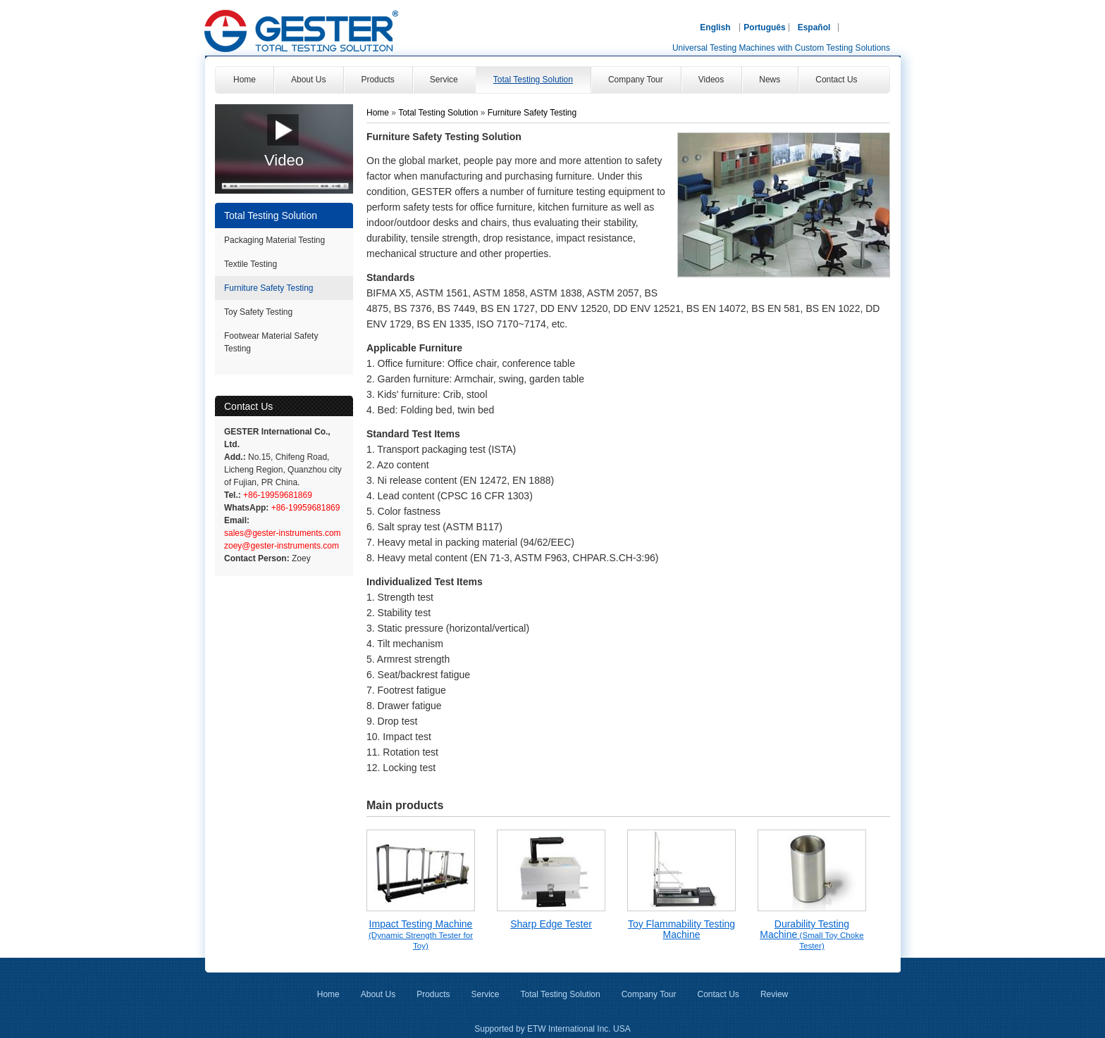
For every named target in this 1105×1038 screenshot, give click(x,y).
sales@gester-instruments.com (282, 533)
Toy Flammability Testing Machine (681, 929)
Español (814, 27)
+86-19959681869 (276, 495)
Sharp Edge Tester (551, 924)
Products (433, 994)
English (715, 27)
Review (774, 994)
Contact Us (248, 406)
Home (378, 113)
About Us (378, 994)
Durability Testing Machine (811, 934)
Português (764, 27)
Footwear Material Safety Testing (271, 342)
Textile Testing (250, 264)
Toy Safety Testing (258, 312)
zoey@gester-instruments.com (281, 546)
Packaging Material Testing (274, 240)
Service (485, 994)
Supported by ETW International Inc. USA (552, 1029)
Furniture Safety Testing (269, 288)
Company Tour (649, 994)
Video (284, 160)
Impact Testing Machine (421, 934)
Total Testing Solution (438, 113)
